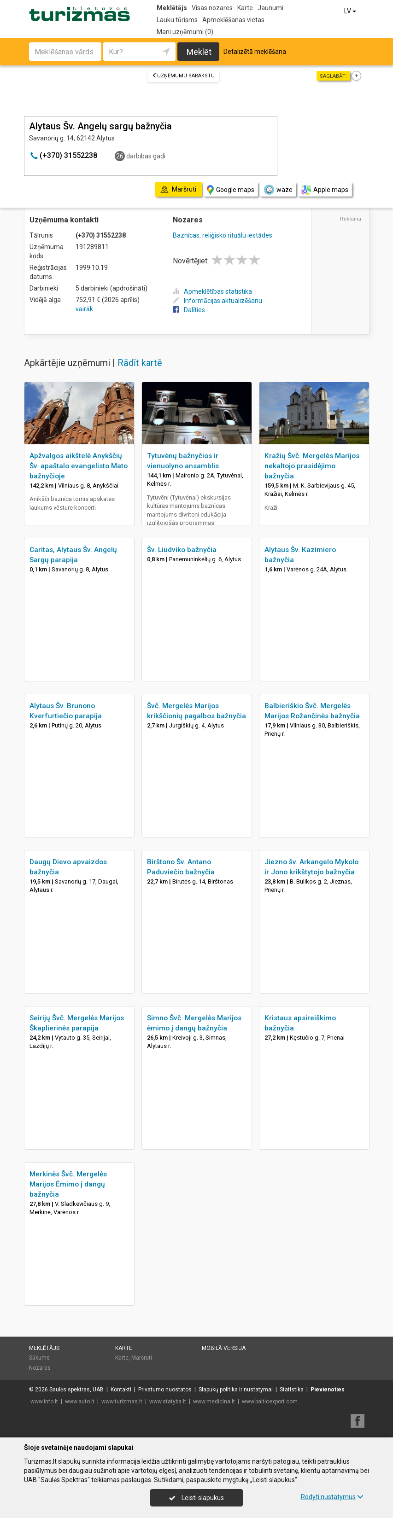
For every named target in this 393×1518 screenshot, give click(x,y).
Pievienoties (328, 1389)
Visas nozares (212, 8)
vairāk (84, 309)
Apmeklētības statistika (212, 291)
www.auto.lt (79, 1401)
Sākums (39, 1358)
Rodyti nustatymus (332, 1497)
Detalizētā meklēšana (254, 51)
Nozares (40, 1368)
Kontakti (121, 1389)
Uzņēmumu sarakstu (183, 76)
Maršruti (141, 1358)
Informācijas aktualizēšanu (217, 300)
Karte (245, 8)
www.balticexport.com (270, 1401)
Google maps (230, 190)
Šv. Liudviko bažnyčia (182, 550)
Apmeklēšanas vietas (233, 19)
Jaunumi (270, 8)
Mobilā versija (224, 1348)
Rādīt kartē (139, 362)
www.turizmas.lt (121, 1401)
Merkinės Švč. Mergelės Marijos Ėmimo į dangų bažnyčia (68, 1184)
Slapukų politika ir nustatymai (236, 1389)
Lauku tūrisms (177, 19)
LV (351, 11)
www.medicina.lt (214, 1401)
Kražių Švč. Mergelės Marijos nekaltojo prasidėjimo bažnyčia (311, 466)
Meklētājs (172, 8)
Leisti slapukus (196, 1497)
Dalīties (189, 310)
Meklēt (199, 52)
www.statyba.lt (167, 1401)
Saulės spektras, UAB (76, 1389)
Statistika (292, 1389)
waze (278, 190)
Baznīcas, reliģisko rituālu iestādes (222, 235)
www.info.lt (44, 1401)
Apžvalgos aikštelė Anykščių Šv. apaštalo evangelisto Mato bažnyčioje (78, 466)
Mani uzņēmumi (185, 31)
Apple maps (324, 190)
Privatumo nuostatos (165, 1389)
